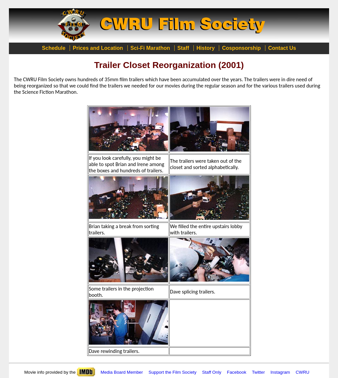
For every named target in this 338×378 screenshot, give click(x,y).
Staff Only (211, 372)
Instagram (280, 372)
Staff (183, 48)
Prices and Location (98, 48)
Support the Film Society (172, 372)
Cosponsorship (241, 48)
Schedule (53, 48)
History (205, 48)
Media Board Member (122, 372)
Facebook (237, 372)
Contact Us (282, 48)
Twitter (258, 372)
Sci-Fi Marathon (150, 48)
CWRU (302, 372)
